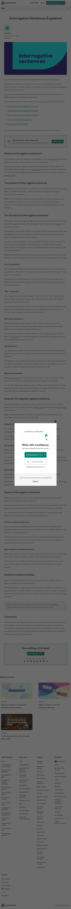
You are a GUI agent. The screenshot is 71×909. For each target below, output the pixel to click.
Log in (43, 467)
